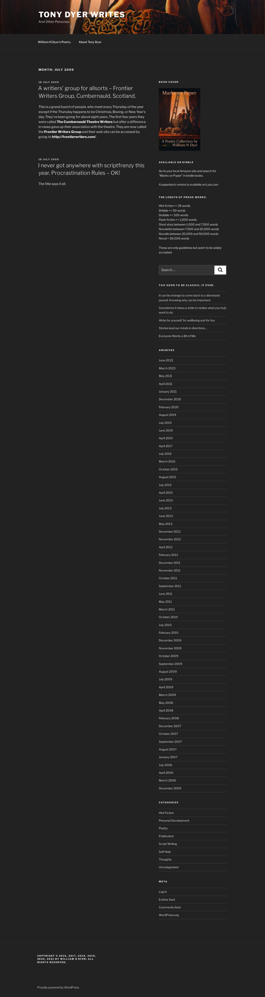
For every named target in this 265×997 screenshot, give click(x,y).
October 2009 (168, 656)
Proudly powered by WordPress (58, 987)
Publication (166, 836)
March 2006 (167, 780)
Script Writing (168, 844)
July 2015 (165, 485)
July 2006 (165, 765)
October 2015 (168, 469)
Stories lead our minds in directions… (183, 328)
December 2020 (170, 399)
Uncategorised (168, 867)
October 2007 (168, 733)
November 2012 (170, 539)
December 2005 (170, 788)
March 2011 (167, 609)
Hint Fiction (166, 813)
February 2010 (168, 632)
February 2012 (168, 555)
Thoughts (165, 859)
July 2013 (165, 508)
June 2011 (165, 593)
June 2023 (166, 360)
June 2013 (166, 516)
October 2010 (168, 617)
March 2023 (167, 368)
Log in (163, 891)
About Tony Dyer (90, 42)
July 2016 (165, 453)
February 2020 (169, 407)
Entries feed (167, 899)
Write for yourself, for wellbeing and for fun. (187, 320)
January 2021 (168, 391)
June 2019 (166, 430)
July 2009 (165, 679)
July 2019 (165, 422)
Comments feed (169, 907)
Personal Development (174, 820)
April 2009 (166, 687)
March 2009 (167, 695)
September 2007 (170, 741)
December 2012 (169, 531)
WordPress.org (169, 915)
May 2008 (166, 702)
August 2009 (168, 671)
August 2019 (167, 415)
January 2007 (168, 757)
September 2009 (170, 664)
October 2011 (168, 578)
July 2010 (165, 625)
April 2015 (166, 492)
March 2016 (167, 461)
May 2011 (165, 601)
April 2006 (166, 772)
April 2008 (166, 710)
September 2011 (170, 586)
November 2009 (170, 648)
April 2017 (165, 446)
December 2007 (170, 726)
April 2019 (166, 438)
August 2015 (167, 477)
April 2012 (165, 547)
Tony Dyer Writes (82, 14)
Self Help (165, 851)
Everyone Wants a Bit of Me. (177, 336)
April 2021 (165, 384)
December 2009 (170, 640)
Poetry (163, 828)
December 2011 (169, 562)
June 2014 (166, 500)
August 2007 (168, 749)
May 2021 (165, 376)
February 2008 (169, 718)
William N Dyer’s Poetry (54, 42)
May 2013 (165, 524)
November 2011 (169, 570)
